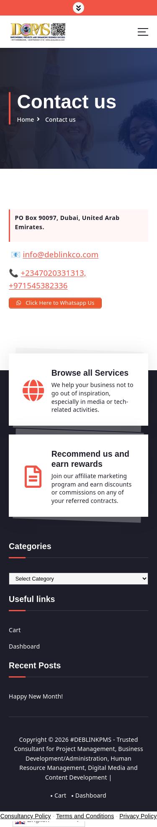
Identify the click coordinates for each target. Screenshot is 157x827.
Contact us (60, 119)
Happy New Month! (36, 696)
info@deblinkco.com (60, 254)
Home (25, 119)
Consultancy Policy (25, 816)
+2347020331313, (53, 272)
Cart (15, 630)
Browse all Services (90, 372)
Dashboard (24, 646)
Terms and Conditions (85, 816)
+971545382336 (38, 285)
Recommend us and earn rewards (90, 458)
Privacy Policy (138, 816)
